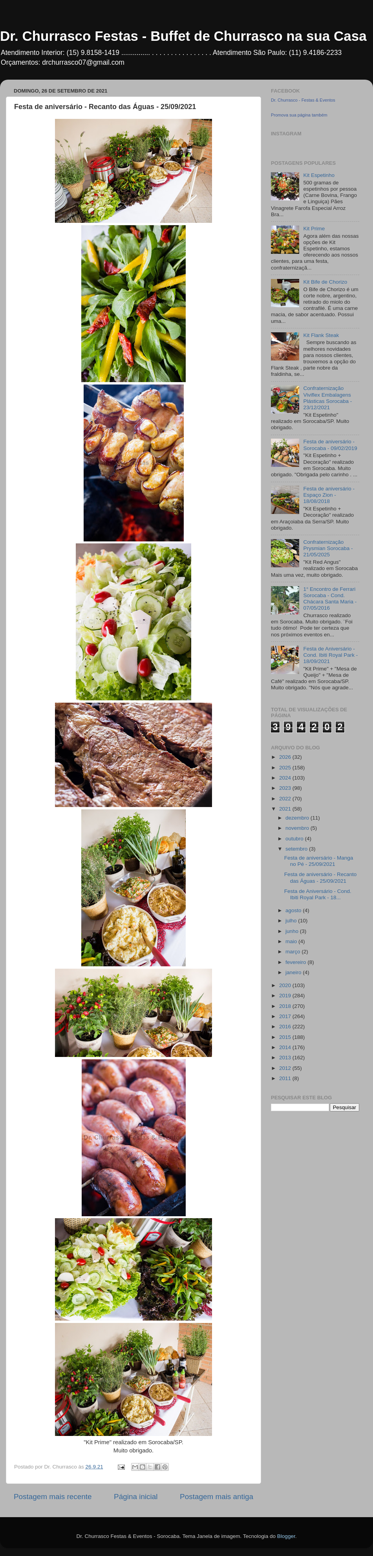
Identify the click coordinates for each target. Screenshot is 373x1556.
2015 (286, 1037)
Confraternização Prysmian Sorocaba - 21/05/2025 (328, 548)
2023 (286, 788)
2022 (286, 799)
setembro (297, 849)
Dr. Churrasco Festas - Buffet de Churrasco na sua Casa (183, 36)
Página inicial (135, 1496)
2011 (286, 1078)
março (293, 952)
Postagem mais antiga (216, 1496)
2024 (286, 778)
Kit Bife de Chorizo (325, 282)
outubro (295, 839)
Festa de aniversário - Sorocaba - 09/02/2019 (330, 445)
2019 (286, 995)
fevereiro (296, 962)
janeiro (294, 972)
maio (291, 941)
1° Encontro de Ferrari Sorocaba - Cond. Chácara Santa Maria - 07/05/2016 (330, 598)
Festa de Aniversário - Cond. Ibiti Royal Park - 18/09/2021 (330, 655)
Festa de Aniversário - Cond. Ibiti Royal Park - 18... (317, 894)
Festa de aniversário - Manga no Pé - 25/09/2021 (318, 861)
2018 (286, 1006)
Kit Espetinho (319, 175)
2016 (286, 1026)
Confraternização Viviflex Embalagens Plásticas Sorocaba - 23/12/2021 (327, 397)
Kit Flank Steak (321, 335)
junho (292, 931)
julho (291, 921)
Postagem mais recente (52, 1496)
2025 (286, 768)
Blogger (286, 1536)
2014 (286, 1047)
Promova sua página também (299, 115)
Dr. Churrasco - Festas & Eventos (303, 100)
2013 (286, 1057)
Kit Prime (314, 228)
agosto (294, 910)
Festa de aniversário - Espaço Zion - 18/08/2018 (329, 495)
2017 (286, 1016)
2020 (286, 985)
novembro (298, 828)
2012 (286, 1068)
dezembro (298, 818)
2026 (286, 757)
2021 (286, 809)
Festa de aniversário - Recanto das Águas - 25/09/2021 (320, 877)
